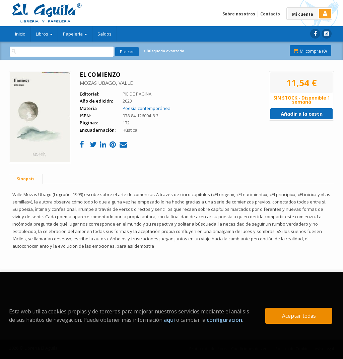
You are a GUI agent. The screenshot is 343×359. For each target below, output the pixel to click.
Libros (44, 34)
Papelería (75, 34)
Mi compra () (310, 51)
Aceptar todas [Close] (299, 315)
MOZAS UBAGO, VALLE (106, 82)
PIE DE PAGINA (137, 94)
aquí (169, 319)
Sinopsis (26, 179)
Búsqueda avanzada (164, 51)
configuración (224, 319)
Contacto (270, 14)
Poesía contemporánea (146, 108)
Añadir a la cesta (302, 113)
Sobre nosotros (238, 14)
